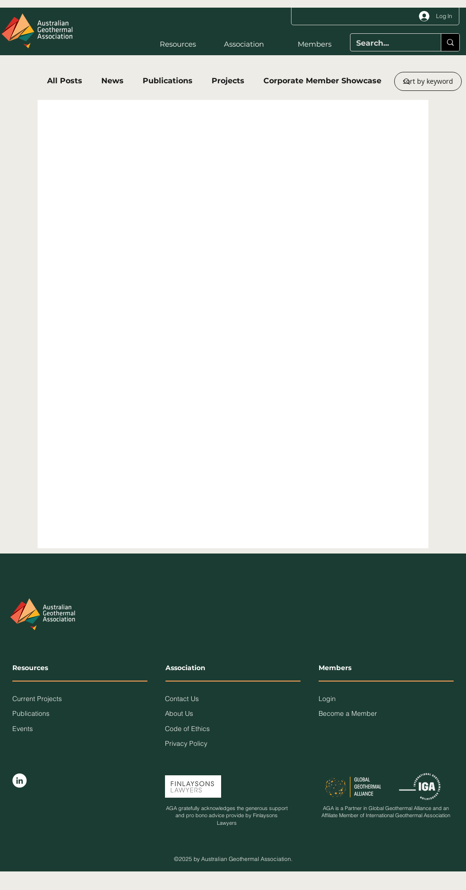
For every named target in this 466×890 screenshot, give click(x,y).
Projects (228, 80)
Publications (168, 80)
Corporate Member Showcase (322, 80)
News (112, 80)
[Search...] (388, 43)
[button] (169, 44)
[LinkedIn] (19, 780)
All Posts (64, 80)
